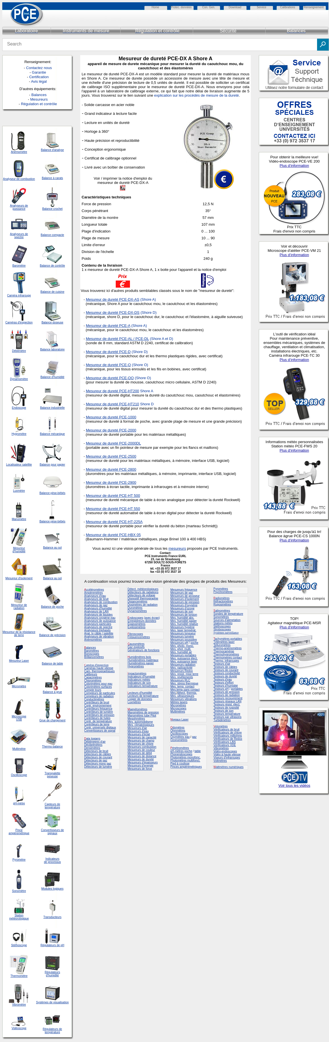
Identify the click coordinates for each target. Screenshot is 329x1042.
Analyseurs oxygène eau (99, 617)
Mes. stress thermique (184, 683)
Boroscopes (91, 653)
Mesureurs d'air (137, 728)
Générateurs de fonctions (144, 650)
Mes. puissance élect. (184, 658)
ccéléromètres (94, 589)
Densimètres (92, 748)
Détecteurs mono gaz (97, 763)
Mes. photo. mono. (182, 645)
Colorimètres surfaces (98, 686)
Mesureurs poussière (183, 639)
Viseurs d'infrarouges (227, 757)
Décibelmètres (93, 744)
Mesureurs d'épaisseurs (143, 762)
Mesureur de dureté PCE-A (108, 325)
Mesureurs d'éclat (139, 734)
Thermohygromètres (226, 654)
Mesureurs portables (183, 655)
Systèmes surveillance (226, 632)
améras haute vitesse (99, 668)
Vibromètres (221, 748)
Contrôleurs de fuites (97, 718)
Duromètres (135, 607)
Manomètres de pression (143, 712)
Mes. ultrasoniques (182, 696)
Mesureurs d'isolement (184, 599)
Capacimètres (93, 677)
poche (194, 642)
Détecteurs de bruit (96, 751)
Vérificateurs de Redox (228, 738)
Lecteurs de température (143, 696)
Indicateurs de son (139, 682)
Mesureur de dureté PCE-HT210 (112, 404)
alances (91, 647)
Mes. (173, 692)
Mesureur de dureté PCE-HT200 (112, 391)
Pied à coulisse (179, 763)
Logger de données (140, 699)
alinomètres (222, 610)
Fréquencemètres (139, 637)
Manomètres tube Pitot (142, 715)
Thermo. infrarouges (226, 660)
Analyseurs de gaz (95, 605)
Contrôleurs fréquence (98, 708)
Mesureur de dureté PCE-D (108, 352)
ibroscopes (135, 634)
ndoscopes (135, 617)
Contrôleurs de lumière (98, 711)
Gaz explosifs (136, 647)
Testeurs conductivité (227, 673)
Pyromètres (221, 588)
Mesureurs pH (179, 642)
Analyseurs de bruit (96, 599)
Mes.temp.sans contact (185, 689)
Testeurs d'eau (223, 679)
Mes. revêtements (181, 677)
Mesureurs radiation (182, 664)
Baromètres (91, 650)
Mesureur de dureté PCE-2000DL (113, 443)
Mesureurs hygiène (182, 627)
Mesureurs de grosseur (185, 595)
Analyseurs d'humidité (98, 608)
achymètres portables (228, 638)
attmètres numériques (230, 767)
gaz (194, 736)
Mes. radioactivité (181, 667)
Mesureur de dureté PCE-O (108, 365)
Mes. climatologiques (141, 725)
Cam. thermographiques (99, 671)
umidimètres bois (139, 657)
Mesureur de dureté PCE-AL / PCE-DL (117, 339)
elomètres (221, 726)
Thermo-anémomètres (228, 648)
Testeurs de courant (226, 670)
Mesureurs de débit (140, 753)
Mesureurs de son (181, 611)
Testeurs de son (224, 710)
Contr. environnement (97, 705)
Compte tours (92, 690)
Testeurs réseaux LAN (227, 701)
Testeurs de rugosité (226, 707)
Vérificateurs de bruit (227, 729)
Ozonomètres (178, 740)
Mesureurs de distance (142, 756)
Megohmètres (136, 718)
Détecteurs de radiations (143, 592)
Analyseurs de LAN (96, 611)
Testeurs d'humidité (226, 685)
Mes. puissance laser (183, 661)
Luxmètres (134, 702)
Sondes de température (228, 613)
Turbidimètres (222, 720)
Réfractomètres (223, 601)
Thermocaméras (224, 651)
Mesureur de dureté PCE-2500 (111, 456)
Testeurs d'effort (224, 682)
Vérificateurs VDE (225, 745)
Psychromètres (223, 591)
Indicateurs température (143, 686)
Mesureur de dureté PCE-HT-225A (114, 522)
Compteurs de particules (99, 693)
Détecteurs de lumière (98, 766)
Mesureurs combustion (142, 746)
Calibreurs (90, 674)
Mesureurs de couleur (141, 750)
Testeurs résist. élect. (227, 704)
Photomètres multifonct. (185, 760)
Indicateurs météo (139, 679)
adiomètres (222, 598)
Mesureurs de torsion (183, 614)
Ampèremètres (93, 592)
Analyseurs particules (97, 624)
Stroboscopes (222, 629)
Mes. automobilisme (140, 721)
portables (237, 688)
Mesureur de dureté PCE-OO (110, 378)
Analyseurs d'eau (95, 595)
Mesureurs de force (140, 768)
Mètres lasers (178, 702)
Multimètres (177, 711)
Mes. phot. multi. (180, 649)
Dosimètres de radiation (143, 604)
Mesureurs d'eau (138, 731)
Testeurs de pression (227, 692)
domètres (179, 727)
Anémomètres (93, 639)
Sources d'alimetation (227, 620)
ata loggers (93, 738)
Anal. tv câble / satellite (98, 633)
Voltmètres (220, 760)
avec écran (152, 617)
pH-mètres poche (181, 751)
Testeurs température (227, 713)
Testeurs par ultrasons (227, 717)
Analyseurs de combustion (100, 602)
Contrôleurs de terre (96, 724)
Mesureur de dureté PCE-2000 (111, 430)
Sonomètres (221, 616)
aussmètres (137, 643)
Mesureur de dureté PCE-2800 (111, 469)
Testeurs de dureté (225, 676)
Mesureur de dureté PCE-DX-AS (112, 299)
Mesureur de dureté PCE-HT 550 (113, 509)
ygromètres (137, 666)
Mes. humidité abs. (182, 617)
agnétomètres (138, 709)
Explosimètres (137, 627)
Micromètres (178, 705)
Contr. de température (98, 721)
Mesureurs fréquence (183, 589)
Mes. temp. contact (182, 686)
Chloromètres (92, 680)
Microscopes (178, 708)
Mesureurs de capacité (142, 737)
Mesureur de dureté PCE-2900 (111, 482)
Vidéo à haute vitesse (227, 754)
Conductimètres (94, 699)
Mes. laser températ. (183, 630)
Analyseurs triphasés (97, 630)
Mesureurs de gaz (181, 592)
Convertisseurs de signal (99, 730)
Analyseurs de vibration (99, 636)
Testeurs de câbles (225, 667)
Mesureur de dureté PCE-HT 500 (113, 495)
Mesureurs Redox (181, 670)
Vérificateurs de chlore (228, 732)
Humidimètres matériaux (143, 660)
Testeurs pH (221, 688)
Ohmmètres (177, 730)
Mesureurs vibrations (183, 699)
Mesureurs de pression (184, 602)
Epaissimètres (137, 624)
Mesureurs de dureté (141, 759)
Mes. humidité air (181, 652)
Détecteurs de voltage (141, 595)
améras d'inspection (96, 665)
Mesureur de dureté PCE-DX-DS (113, 312)
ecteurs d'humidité (140, 692)
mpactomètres (137, 673)
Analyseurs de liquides (98, 614)
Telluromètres (222, 645)
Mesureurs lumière (182, 636)
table (197, 751)
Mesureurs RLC (180, 680)
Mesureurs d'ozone (182, 608)
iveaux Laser (179, 719)
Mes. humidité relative (184, 624)
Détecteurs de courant (98, 757)
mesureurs (177, 548)
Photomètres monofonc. (185, 757)
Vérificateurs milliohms (228, 735)
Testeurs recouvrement (228, 698)
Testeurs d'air (222, 663)
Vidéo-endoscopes (225, 751)
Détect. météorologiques (143, 589)
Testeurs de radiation (227, 695)
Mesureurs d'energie (141, 765)
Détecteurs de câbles (97, 754)
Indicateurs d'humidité (141, 676)
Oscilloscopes (179, 733)
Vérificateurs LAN (225, 742)
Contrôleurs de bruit (96, 702)
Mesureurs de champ (141, 740)
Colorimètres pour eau (98, 683)
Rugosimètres (222, 604)
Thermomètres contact (228, 657)
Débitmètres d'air (94, 741)
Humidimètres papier (141, 663)
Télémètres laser (224, 642)
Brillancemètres (94, 657)
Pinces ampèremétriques (186, 766)
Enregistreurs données (142, 620)
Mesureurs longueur (183, 633)
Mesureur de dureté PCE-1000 (111, 417)
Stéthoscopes (222, 626)
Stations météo (223, 623)
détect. (181, 692)
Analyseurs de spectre (98, 627)
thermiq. (192, 692)
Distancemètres (137, 601)
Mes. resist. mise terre (184, 674)
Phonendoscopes (181, 754)
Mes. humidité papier (183, 620)
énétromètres (180, 748)
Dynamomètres (137, 611)
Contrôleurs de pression (99, 715)
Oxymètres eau (180, 736)
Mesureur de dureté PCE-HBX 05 (113, 535)
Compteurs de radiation (99, 696)
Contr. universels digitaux (100, 727)
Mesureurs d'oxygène (183, 605)
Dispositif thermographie (143, 598)
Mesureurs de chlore (141, 743)
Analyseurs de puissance (100, 620)
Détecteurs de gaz (95, 760)
